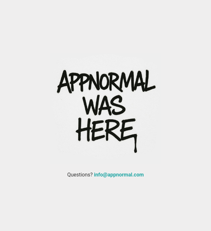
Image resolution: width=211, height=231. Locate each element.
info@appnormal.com (119, 175)
